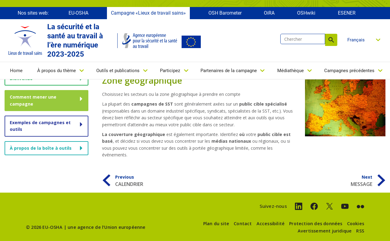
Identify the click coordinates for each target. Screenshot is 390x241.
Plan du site (216, 223)
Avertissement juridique (325, 231)
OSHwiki (306, 14)
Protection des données (315, 223)
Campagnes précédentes (349, 72)
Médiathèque (290, 72)
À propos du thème (56, 72)
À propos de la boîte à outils (41, 148)
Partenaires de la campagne (228, 72)
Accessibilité (271, 223)
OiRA (269, 14)
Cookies (355, 223)
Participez (170, 72)
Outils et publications (118, 72)
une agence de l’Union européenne (106, 227)
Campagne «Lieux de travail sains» (148, 14)
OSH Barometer (225, 14)
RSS (360, 231)
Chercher (331, 41)
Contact (243, 223)
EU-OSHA (78, 14)
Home (16, 72)
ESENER (347, 14)
